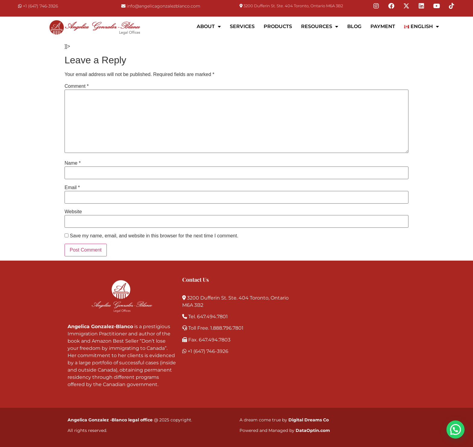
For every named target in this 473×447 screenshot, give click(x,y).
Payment (382, 26)
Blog (354, 26)
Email (72, 187)
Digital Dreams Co (308, 420)
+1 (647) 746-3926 (40, 6)
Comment (77, 86)
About (209, 26)
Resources (319, 26)
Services (242, 26)
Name (73, 163)
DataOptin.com (313, 430)
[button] (455, 429)
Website (73, 211)
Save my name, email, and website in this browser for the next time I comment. (154, 235)
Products (278, 26)
